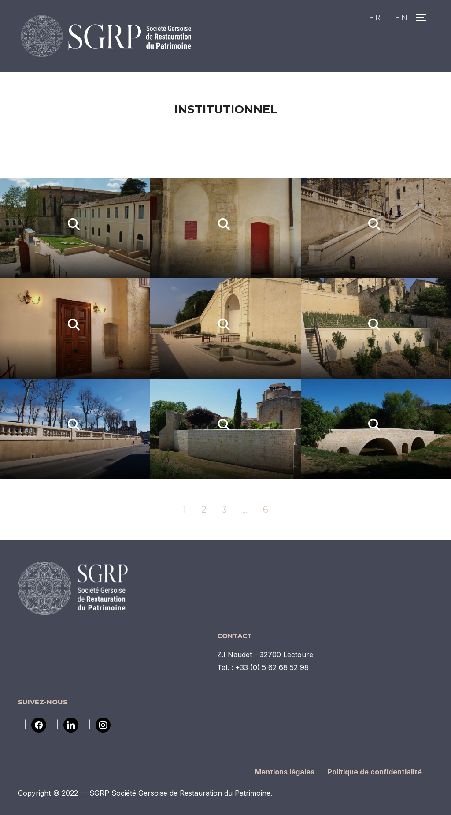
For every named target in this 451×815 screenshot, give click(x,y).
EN (402, 17)
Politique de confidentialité (375, 771)
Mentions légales (284, 771)
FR (375, 17)
